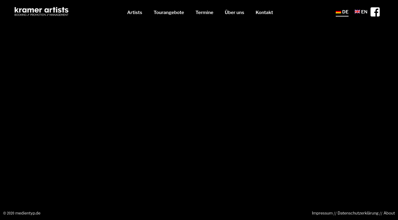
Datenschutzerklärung (358, 213)
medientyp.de (28, 213)
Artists (134, 12)
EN (361, 12)
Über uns (234, 12)
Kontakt (264, 12)
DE (342, 12)
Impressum (322, 213)
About (389, 213)
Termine (204, 12)
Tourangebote (169, 12)
